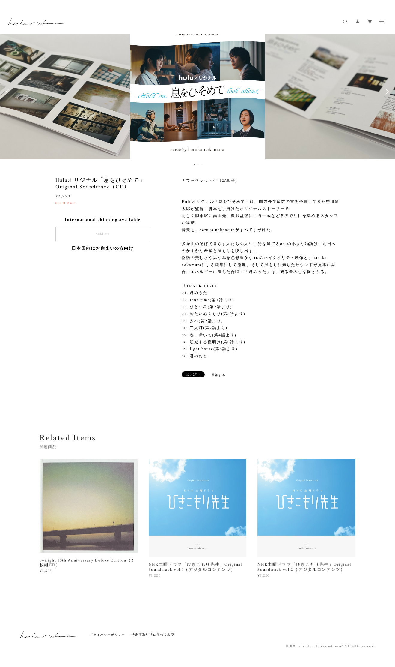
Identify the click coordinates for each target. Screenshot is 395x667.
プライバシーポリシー (107, 634)
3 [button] (202, 164)
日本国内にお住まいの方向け (103, 248)
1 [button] (194, 164)
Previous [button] (9, 92)
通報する (218, 375)
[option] (197, 91)
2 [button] (198, 164)
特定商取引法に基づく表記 (153, 634)
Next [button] (386, 92)
